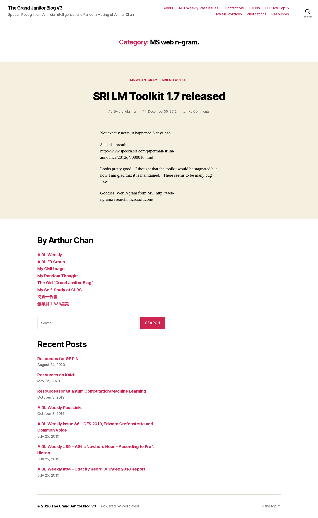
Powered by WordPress (122, 506)
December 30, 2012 (162, 112)
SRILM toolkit (175, 80)
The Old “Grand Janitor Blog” (66, 283)
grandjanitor (127, 112)
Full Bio (254, 8)
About (168, 8)
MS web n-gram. (144, 80)
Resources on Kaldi (56, 375)
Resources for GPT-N (58, 359)
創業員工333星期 (53, 304)
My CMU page (51, 269)
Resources (280, 14)
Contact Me (234, 8)
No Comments (199, 112)
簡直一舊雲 (47, 297)
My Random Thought (58, 276)
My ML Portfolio (229, 14)
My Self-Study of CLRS (60, 290)
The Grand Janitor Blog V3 (37, 8)
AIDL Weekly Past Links (61, 407)
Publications (256, 14)
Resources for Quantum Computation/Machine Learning (93, 391)
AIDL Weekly (50, 255)
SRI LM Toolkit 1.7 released (159, 96)
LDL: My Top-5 (277, 8)
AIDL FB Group (52, 262)
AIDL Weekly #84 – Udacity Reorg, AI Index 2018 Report (93, 469)
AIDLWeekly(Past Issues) (199, 8)
